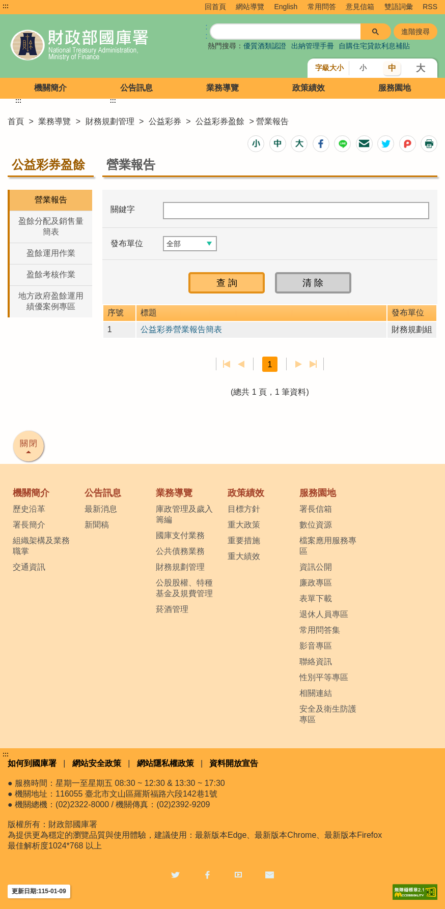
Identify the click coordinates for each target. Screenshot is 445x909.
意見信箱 (360, 7)
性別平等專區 (323, 677)
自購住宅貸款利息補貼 (374, 46)
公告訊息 (136, 87)
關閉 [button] (29, 443)
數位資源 (315, 524)
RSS (430, 7)
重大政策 (244, 524)
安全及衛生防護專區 (327, 714)
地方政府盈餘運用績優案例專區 (51, 301)
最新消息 (101, 509)
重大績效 (244, 556)
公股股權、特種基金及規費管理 (184, 588)
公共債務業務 (180, 551)
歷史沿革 (29, 509)
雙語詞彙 (398, 7)
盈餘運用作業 (50, 253)
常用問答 (322, 7)
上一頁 (241, 364)
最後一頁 (313, 364)
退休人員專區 (323, 614)
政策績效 (308, 87)
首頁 (16, 121)
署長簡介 (29, 524)
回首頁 (215, 7)
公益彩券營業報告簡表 (181, 329)
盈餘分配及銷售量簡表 (51, 226)
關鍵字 (122, 209)
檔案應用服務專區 (327, 545)
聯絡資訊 (315, 661)
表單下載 (315, 598)
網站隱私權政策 (165, 763)
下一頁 (298, 364)
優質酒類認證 (264, 46)
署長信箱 (315, 509)
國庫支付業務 (180, 535)
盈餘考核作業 (50, 274)
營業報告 (51, 199)
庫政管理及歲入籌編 (184, 514)
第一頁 (227, 364)
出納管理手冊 (312, 46)
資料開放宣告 (233, 763)
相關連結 (315, 693)
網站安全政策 (96, 763)
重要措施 (244, 540)
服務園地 (394, 87)
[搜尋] (285, 30)
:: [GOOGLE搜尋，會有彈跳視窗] (206, 31)
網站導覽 (250, 7)
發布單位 (126, 243)
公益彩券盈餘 (221, 121)
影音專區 (315, 645)
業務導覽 (222, 87)
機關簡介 (50, 87)
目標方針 (244, 509)
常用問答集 (319, 630)
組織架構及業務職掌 (41, 545)
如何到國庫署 (32, 763)
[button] (255, 143)
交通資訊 (29, 567)
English (285, 7)
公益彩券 (166, 121)
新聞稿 (97, 524)
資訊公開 (315, 567)
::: (6, 6)
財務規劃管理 (110, 121)
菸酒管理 (172, 609)
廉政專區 (315, 582)
